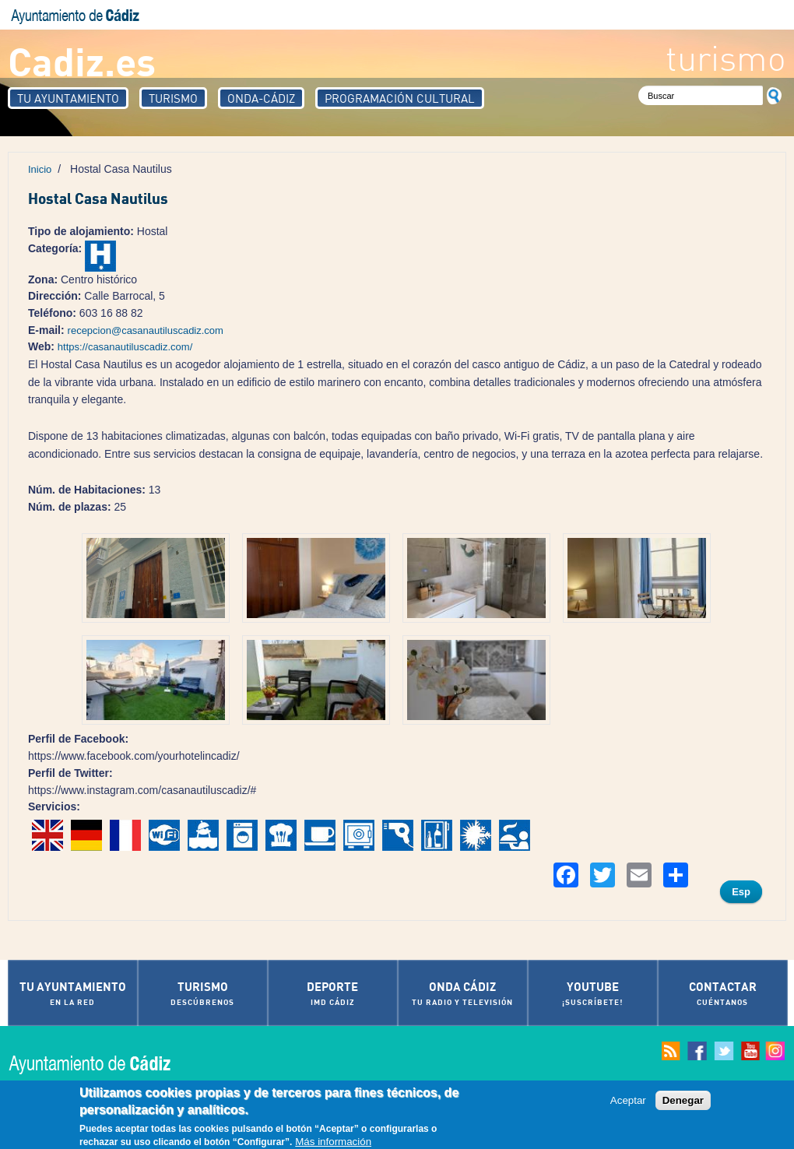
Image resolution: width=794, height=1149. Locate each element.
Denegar (683, 1101)
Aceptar (628, 1101)
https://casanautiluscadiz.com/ (125, 347)
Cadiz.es (82, 60)
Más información (333, 1142)
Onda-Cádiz (261, 98)
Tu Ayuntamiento (68, 98)
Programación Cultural (400, 98)
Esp (741, 892)
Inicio (39, 169)
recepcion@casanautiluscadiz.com (145, 330)
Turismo (173, 98)
